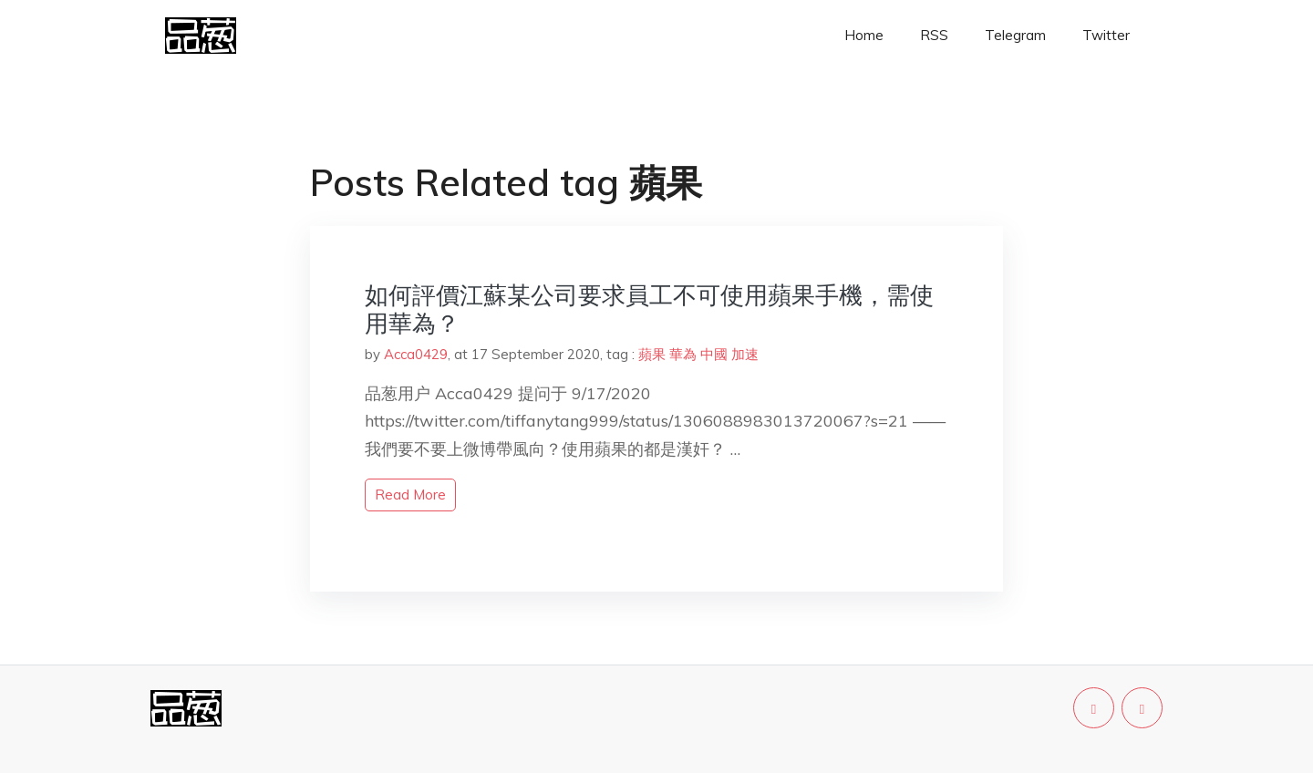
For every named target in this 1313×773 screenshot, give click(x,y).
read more (410, 494)
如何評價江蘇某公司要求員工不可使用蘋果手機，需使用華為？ (649, 309)
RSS (934, 35)
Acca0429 (416, 354)
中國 (714, 354)
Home (864, 35)
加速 (745, 354)
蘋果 (652, 354)
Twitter (1106, 35)
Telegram (1015, 35)
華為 (683, 354)
